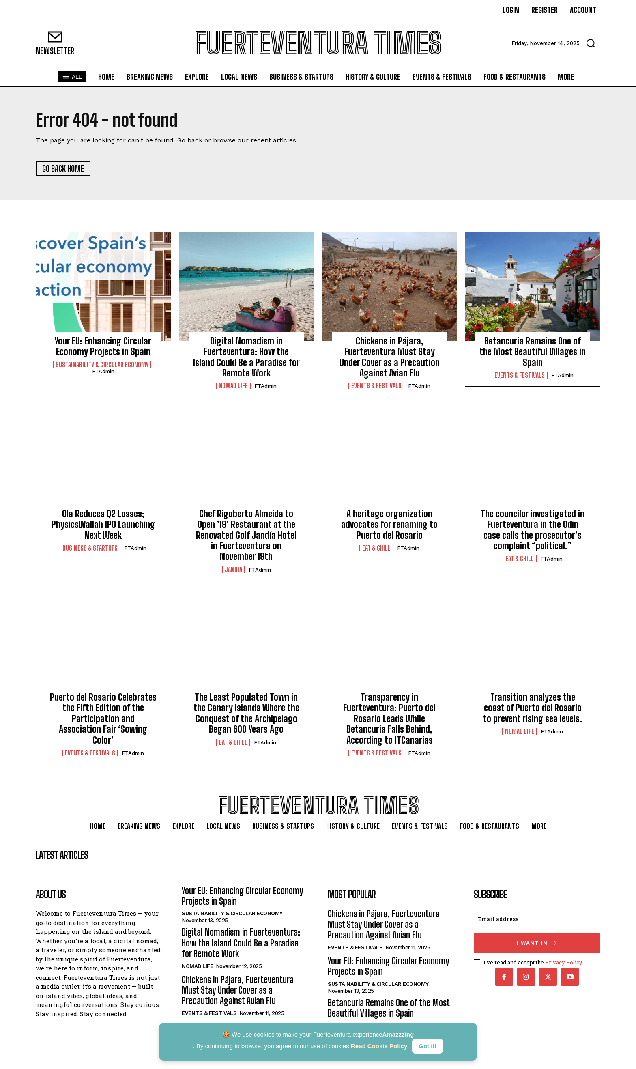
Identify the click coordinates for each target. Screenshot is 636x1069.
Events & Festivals (376, 386)
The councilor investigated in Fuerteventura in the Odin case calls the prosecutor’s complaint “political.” (532, 529)
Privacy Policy (563, 962)
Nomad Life (233, 386)
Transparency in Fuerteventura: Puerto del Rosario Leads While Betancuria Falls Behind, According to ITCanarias (389, 719)
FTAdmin (103, 371)
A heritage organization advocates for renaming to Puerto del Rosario (389, 524)
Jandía (233, 569)
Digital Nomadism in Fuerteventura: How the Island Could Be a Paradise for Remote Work (246, 357)
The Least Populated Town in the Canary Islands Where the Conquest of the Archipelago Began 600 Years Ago (246, 713)
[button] (590, 43)
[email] (537, 919)
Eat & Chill (376, 548)
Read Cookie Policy (379, 1046)
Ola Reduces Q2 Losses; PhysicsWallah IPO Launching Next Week (103, 524)
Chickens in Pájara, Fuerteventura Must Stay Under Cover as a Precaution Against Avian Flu (389, 357)
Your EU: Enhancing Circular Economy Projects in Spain (103, 346)
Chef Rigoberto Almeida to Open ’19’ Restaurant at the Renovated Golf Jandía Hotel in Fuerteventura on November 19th (246, 535)
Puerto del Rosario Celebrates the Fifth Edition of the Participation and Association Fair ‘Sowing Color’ (103, 719)
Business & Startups (90, 548)
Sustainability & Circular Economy (102, 364)
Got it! (427, 1046)
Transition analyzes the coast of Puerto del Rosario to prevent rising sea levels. (532, 708)
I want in (537, 943)
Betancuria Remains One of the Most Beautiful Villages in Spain (532, 352)
